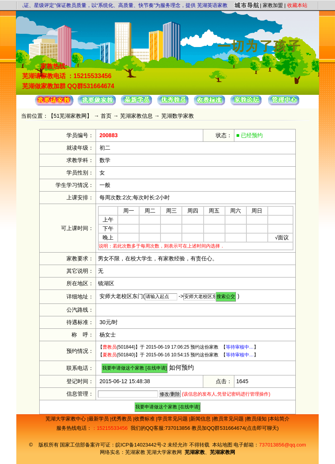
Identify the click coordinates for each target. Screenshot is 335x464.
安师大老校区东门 (121, 296)
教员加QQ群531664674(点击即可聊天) (235, 428)
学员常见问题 (173, 419)
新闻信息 (201, 419)
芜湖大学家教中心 (66, 419)
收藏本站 (297, 5)
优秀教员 (122, 419)
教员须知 (257, 419)
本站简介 (279, 419)
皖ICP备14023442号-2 (141, 445)
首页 (106, 116)
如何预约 (181, 367)
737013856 (177, 428)
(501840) (119, 355)
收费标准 (145, 419)
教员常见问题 (229, 419)
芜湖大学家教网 (164, 452)
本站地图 (222, 445)
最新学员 (99, 419)
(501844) (119, 347)
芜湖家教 (135, 452)
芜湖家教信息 (136, 116)
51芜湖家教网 (70, 116)
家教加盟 (273, 5)
